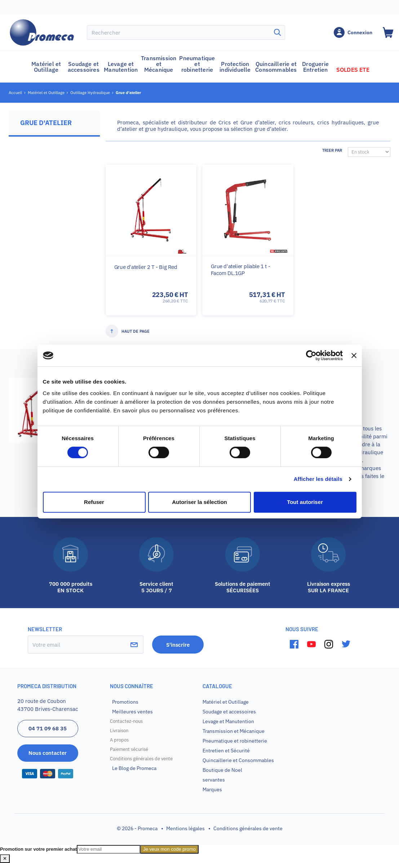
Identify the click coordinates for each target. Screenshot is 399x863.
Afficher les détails (318, 479)
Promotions (125, 702)
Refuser (94, 502)
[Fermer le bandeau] (353, 355)
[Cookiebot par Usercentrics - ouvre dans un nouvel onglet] (311, 355)
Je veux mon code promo (169, 849)
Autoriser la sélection (199, 502)
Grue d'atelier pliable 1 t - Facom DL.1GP (240, 269)
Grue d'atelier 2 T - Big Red (145, 267)
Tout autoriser (305, 502)
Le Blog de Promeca (134, 768)
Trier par (332, 150)
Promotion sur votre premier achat (38, 849)
